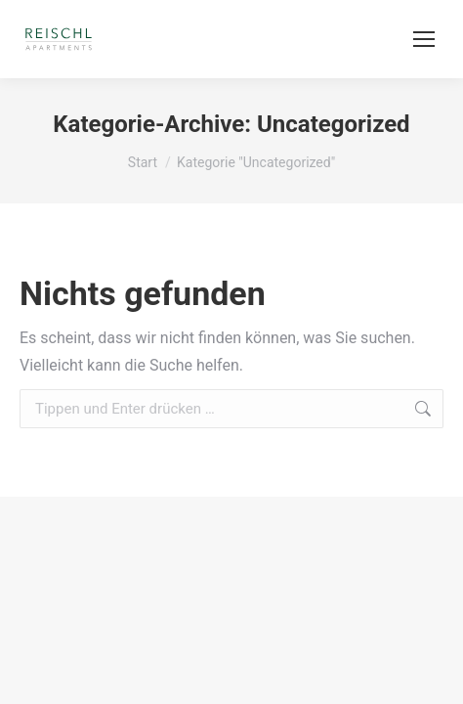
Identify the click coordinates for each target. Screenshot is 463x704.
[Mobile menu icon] (423, 39)
